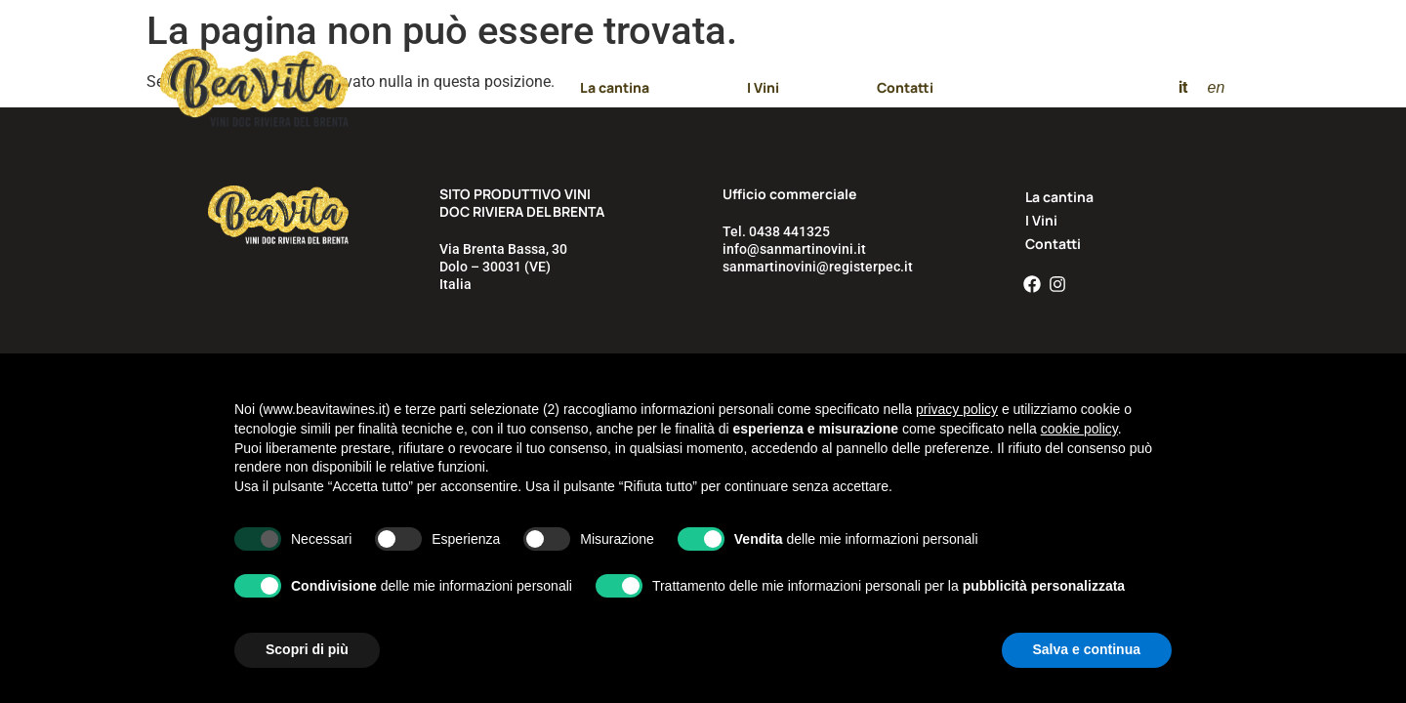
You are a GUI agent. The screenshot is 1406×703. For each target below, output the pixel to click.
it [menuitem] (1183, 87)
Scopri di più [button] (307, 649)
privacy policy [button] (957, 409)
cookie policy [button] (1079, 428)
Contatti (905, 87)
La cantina (614, 87)
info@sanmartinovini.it (794, 249)
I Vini (763, 87)
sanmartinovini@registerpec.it (818, 266)
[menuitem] (1183, 88)
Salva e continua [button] (1086, 649)
